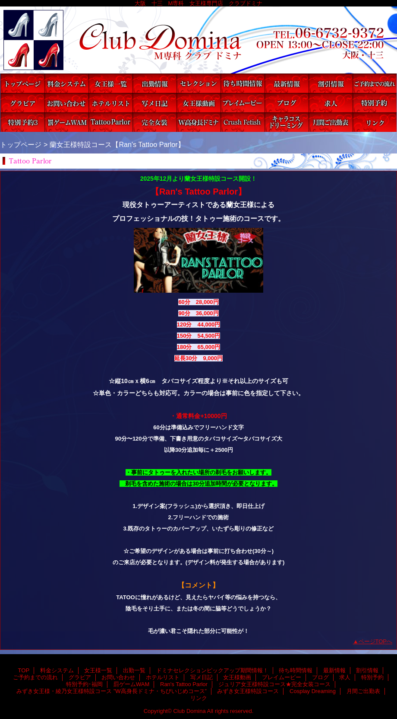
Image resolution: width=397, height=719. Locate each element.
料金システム (66, 83)
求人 (331, 102)
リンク (375, 122)
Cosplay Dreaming (287, 122)
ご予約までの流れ (375, 83)
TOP (22, 83)
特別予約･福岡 (22, 122)
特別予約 (375, 102)
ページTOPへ (376, 641)
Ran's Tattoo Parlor (110, 122)
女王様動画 (198, 102)
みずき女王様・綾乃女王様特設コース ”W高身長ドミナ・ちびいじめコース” (198, 122)
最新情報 (287, 83)
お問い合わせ (66, 102)
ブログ (287, 102)
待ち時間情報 (243, 83)
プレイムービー (243, 102)
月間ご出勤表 (331, 122)
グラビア (22, 102)
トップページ (20, 144)
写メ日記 (154, 102)
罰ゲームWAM (66, 122)
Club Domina (198, 39)
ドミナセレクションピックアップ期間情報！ (198, 83)
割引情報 (331, 83)
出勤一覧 (154, 83)
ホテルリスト (110, 102)
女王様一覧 (110, 83)
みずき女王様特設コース (243, 122)
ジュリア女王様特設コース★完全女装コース (154, 122)
